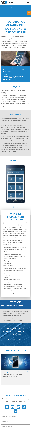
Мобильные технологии (9, 69)
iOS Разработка (13, 77)
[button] (14, 388)
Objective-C (20, 69)
